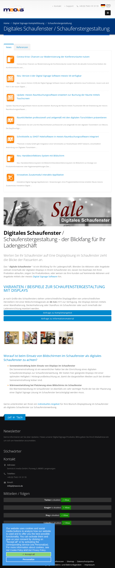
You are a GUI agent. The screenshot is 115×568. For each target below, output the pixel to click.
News (9, 47)
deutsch (103, 5)
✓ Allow (66, 500)
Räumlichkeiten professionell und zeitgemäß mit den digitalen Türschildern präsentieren (62, 117)
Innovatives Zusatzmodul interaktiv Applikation (40, 174)
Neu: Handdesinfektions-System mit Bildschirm (40, 155)
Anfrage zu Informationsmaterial (57, 318)
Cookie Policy (16, 550)
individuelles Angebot (49, 404)
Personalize (28, 559)
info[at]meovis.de (15, 486)
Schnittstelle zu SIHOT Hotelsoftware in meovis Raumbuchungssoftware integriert (58, 136)
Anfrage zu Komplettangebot (57, 312)
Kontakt (56, 6)
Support (69, 6)
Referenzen (22, 47)
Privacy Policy (39, 550)
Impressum (89, 564)
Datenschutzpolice (85, 561)
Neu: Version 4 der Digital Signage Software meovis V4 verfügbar (49, 75)
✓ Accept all (28, 554)
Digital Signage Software (45, 276)
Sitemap (70, 561)
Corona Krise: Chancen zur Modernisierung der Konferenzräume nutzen (53, 56)
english (108, 5)
